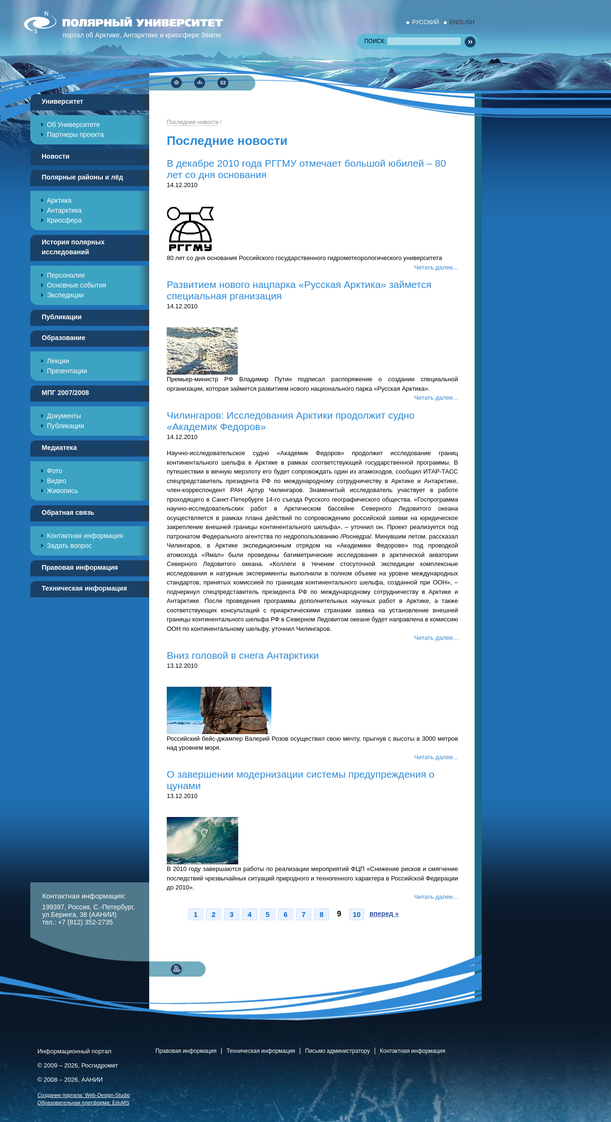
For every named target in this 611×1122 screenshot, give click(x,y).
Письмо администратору (337, 1051)
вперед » (384, 913)
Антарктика (64, 210)
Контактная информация (85, 535)
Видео (56, 481)
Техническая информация (260, 1051)
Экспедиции (65, 295)
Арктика (59, 200)
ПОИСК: (412, 41)
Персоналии (66, 275)
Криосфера (64, 220)
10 (357, 914)
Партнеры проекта (75, 134)
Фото (54, 471)
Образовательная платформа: (83, 1102)
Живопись (62, 490)
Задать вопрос (69, 545)
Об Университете (73, 124)
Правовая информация (185, 1051)
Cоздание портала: (83, 1094)
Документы (64, 416)
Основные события (76, 285)
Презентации (67, 371)
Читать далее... (436, 267)
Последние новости (192, 122)
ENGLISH (462, 22)
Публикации (65, 426)
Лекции (58, 361)
